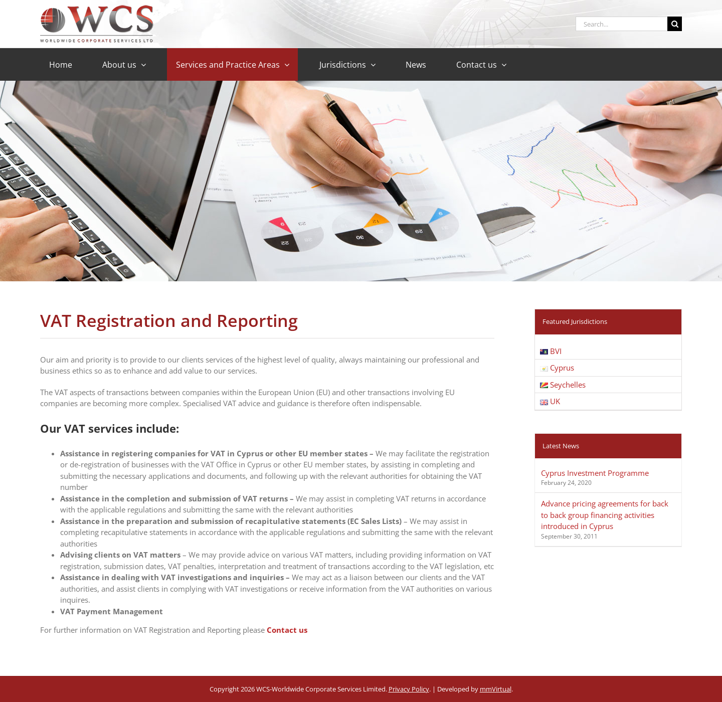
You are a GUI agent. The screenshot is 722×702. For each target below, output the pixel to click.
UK (550, 401)
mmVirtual (495, 688)
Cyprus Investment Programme (595, 473)
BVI (551, 351)
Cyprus (557, 368)
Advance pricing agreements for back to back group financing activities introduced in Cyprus (604, 514)
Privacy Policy (409, 688)
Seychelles (563, 385)
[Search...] (621, 24)
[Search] (674, 24)
